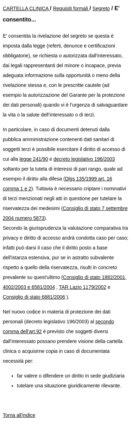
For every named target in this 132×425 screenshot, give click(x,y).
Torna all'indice (19, 415)
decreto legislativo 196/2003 (84, 159)
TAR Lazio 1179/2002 (82, 287)
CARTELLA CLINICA (26, 8)
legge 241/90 (33, 159)
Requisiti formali (71, 8)
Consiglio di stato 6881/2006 (34, 297)
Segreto (101, 8)
